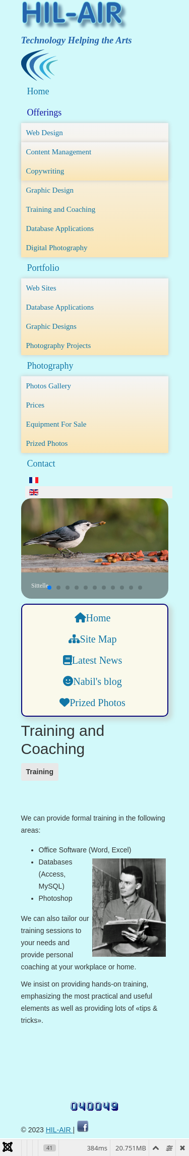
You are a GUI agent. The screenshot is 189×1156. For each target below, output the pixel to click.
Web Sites (41, 288)
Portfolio (43, 268)
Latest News (92, 660)
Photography (50, 366)
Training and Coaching (61, 209)
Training (39, 772)
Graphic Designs (51, 326)
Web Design (44, 133)
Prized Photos (47, 443)
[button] (49, 588)
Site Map (93, 639)
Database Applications (60, 228)
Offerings (44, 112)
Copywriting (45, 171)
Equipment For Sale (56, 424)
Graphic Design (50, 190)
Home (38, 91)
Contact (41, 463)
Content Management (59, 152)
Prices (35, 405)
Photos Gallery (49, 386)
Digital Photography (57, 248)
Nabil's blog (92, 681)
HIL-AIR (59, 1130)
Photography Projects (58, 345)
